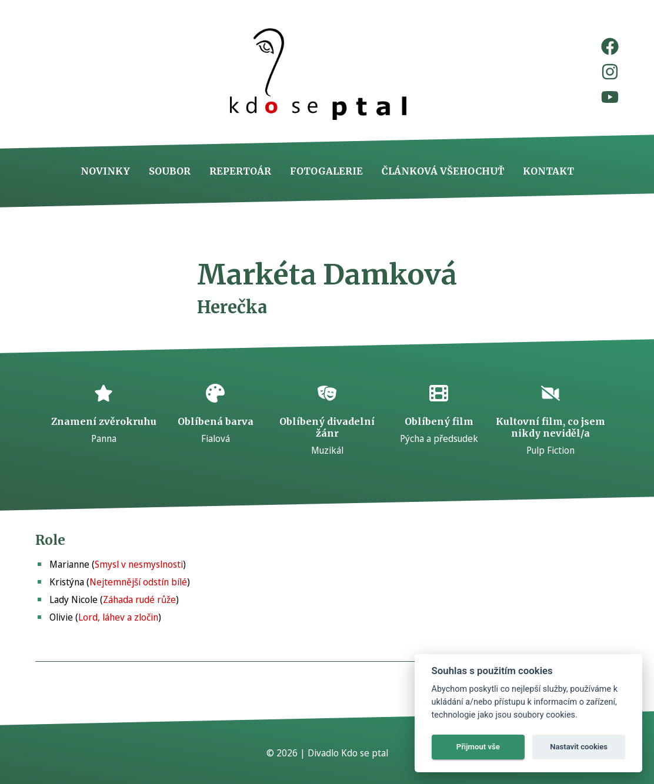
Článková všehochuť (443, 171)
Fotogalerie (326, 171)
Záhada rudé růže (139, 599)
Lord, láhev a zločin (118, 617)
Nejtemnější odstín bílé (138, 581)
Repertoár (240, 171)
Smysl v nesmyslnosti (139, 564)
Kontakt (548, 171)
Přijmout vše (478, 746)
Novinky (105, 171)
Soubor (170, 171)
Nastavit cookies (579, 746)
